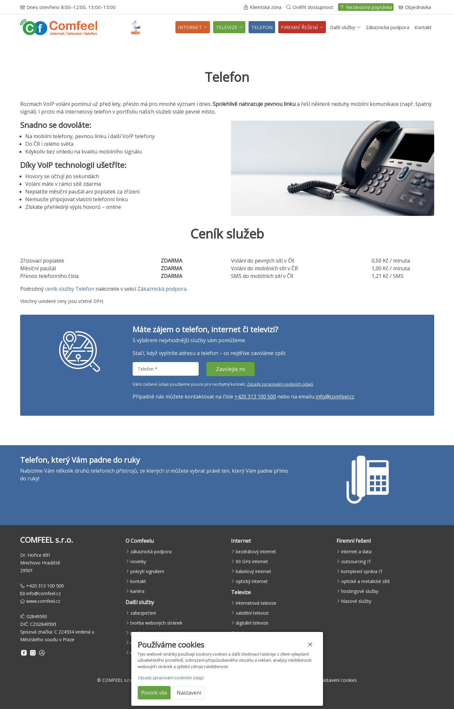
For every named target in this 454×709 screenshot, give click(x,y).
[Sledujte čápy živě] (135, 27)
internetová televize (256, 603)
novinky (138, 561)
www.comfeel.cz (43, 601)
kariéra (137, 591)
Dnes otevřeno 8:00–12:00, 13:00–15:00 (68, 7)
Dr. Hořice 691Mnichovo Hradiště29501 (40, 562)
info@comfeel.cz (335, 396)
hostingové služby (359, 591)
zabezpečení (143, 613)
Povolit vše (154, 692)
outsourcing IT (356, 561)
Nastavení (189, 692)
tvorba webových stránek (156, 623)
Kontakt (423, 27)
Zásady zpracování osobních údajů (280, 384)
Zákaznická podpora (387, 27)
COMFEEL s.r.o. (118, 680)
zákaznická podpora (151, 551)
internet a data (356, 551)
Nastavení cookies (338, 680)
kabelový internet (253, 571)
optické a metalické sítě (365, 581)
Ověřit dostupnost (309, 7)
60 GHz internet (252, 561)
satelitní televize (252, 613)
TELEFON (262, 27)
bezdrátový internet (256, 551)
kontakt (138, 581)
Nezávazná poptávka (366, 7)
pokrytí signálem (147, 571)
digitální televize (252, 623)
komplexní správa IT (362, 571)
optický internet (252, 581)
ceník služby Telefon (69, 288)
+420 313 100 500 (255, 396)
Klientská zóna (262, 7)
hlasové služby (356, 601)
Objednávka (414, 7)
